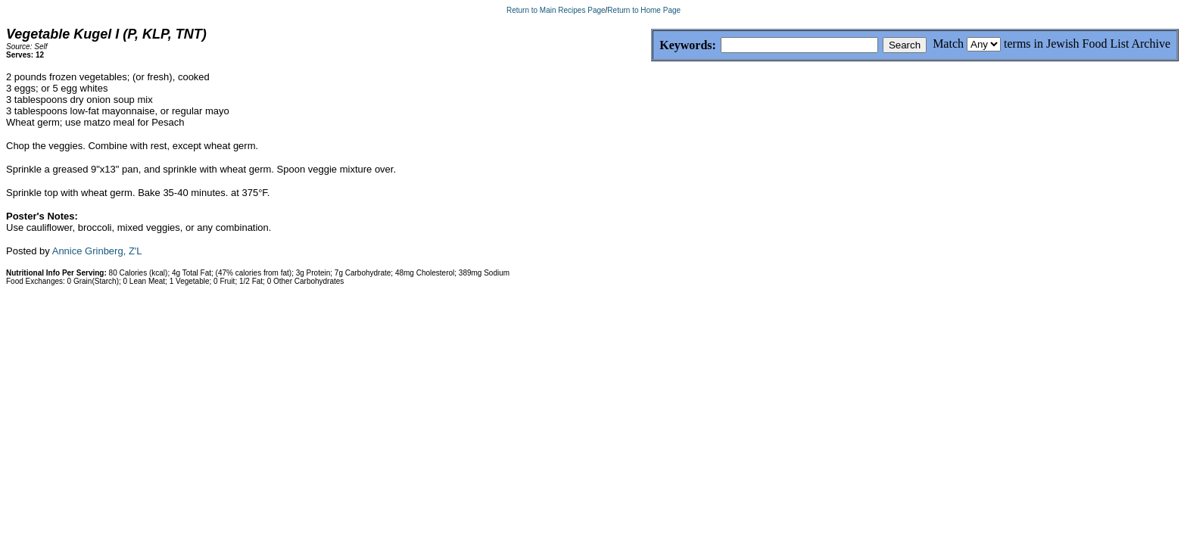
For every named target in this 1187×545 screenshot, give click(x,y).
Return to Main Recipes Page (556, 10)
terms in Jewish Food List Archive (1087, 43)
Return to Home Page (644, 10)
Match (948, 43)
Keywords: (651, 45)
